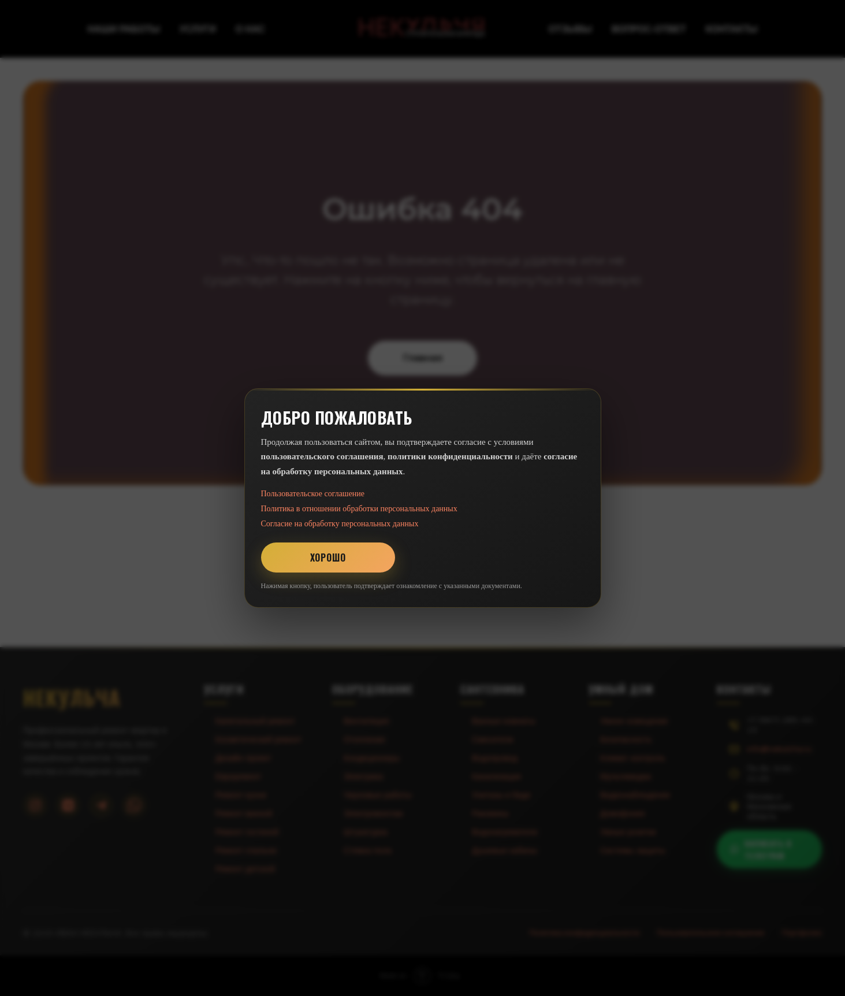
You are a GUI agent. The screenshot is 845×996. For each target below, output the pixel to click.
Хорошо (328, 557)
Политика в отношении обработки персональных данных (359, 508)
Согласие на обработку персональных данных (340, 523)
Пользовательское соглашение (313, 493)
